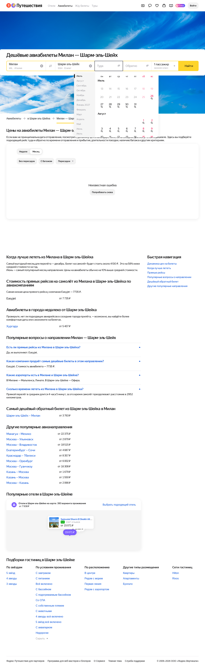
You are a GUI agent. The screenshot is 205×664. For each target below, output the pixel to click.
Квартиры (129, 573)
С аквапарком (44, 627)
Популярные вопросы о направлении (169, 277)
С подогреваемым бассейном (53, 594)
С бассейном (43, 589)
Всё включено (44, 584)
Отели (51, 5)
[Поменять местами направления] (50, 66)
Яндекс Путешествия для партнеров (25, 661)
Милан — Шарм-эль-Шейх (72, 118)
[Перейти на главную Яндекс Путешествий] (26, 5)
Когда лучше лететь (159, 268)
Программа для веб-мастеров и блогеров (69, 661)
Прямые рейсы (156, 272)
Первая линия (93, 584)
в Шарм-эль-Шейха (39, 118)
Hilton (175, 573)
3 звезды (11, 584)
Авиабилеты (65, 5)
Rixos (175, 578)
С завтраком (43, 573)
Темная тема (115, 661)
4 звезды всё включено (49, 616)
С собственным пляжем (50, 605)
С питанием (43, 578)
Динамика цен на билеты (162, 263)
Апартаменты (131, 578)
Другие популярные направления (167, 286)
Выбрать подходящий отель (119, 504)
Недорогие (42, 633)
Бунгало (128, 584)
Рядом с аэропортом (97, 589)
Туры (95, 5)
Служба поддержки (135, 661)
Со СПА (40, 600)
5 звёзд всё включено (48, 622)
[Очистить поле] (41, 65)
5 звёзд (10, 573)
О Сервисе (99, 661)
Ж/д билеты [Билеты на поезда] (82, 5)
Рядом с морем (94, 578)
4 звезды (11, 578)
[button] (193, 5)
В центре (90, 573)
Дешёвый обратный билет (163, 281)
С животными (44, 611)
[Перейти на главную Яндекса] (8, 5)
